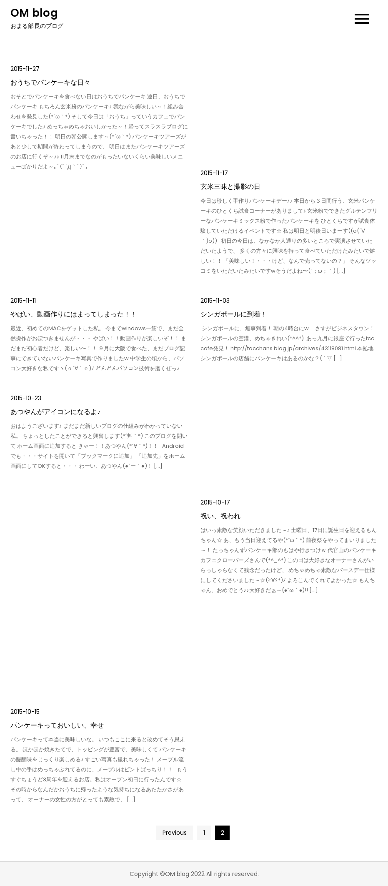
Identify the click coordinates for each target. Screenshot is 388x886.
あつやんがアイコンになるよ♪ (55, 412)
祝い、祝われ (220, 516)
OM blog (34, 12)
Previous (175, 832)
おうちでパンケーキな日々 (50, 82)
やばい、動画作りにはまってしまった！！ (73, 314)
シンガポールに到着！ (233, 314)
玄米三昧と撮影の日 (230, 186)
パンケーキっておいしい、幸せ (57, 725)
